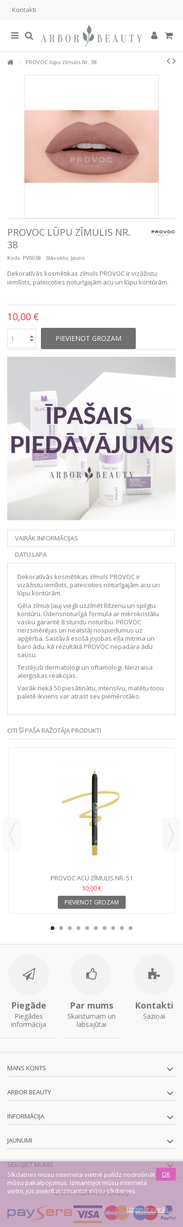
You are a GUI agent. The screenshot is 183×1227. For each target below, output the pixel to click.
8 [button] (113, 928)
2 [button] (61, 928)
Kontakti (24, 9)
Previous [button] (12, 834)
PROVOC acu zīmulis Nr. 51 (92, 878)
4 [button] (78, 928)
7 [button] (104, 928)
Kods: (14, 257)
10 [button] (130, 928)
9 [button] (122, 928)
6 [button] (96, 928)
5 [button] (87, 928)
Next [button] (171, 834)
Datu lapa (31, 554)
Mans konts (26, 1068)
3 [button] (70, 928)
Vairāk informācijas (46, 538)
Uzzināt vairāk (148, 1209)
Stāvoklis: (57, 257)
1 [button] (52, 928)
